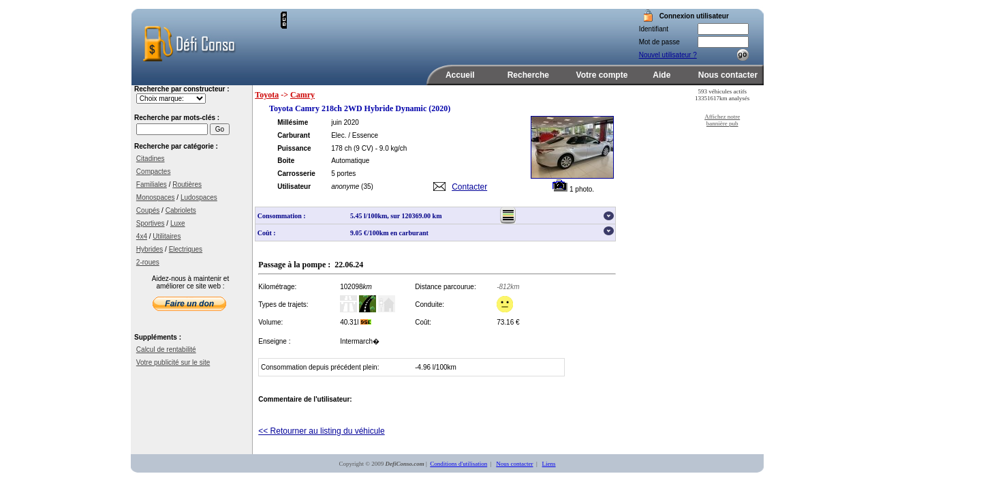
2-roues (147, 262)
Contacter (469, 187)
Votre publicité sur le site (173, 362)
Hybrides (149, 249)
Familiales (151, 184)
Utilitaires (167, 236)
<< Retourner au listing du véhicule (321, 431)
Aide (661, 75)
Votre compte (602, 75)
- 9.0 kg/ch (391, 148)
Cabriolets (181, 210)
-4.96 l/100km (435, 367)
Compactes (153, 171)
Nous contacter (728, 75)
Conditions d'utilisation (458, 463)
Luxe (177, 223)
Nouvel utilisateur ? (668, 55)
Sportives (150, 223)
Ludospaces (199, 197)
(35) (367, 186)
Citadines (150, 158)
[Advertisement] (446, 32)
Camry (302, 95)
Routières (187, 184)
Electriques (185, 249)
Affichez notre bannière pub (722, 120)
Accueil (460, 75)
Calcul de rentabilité (166, 349)
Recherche (528, 75)
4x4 (141, 236)
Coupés (147, 210)
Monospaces (155, 197)
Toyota (267, 95)
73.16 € (508, 322)
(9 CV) (363, 148)
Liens (549, 463)
